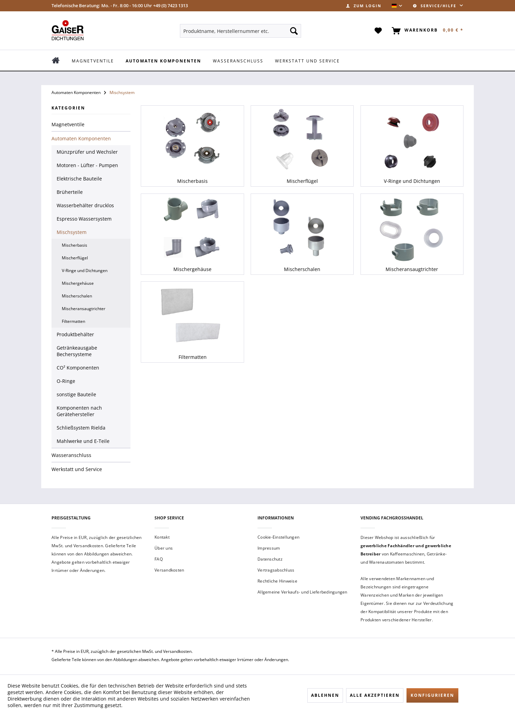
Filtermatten (73, 321)
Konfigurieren (432, 695)
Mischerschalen (77, 296)
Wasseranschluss (71, 455)
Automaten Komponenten (81, 138)
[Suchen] (294, 31)
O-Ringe (66, 381)
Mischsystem (72, 232)
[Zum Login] (363, 6)
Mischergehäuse (78, 283)
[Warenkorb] (426, 31)
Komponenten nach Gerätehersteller (79, 411)
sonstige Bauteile (76, 394)
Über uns (163, 548)
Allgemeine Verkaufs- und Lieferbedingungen (302, 592)
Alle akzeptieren (375, 695)
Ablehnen (325, 695)
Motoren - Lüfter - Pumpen (87, 165)
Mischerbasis (74, 245)
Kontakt (162, 537)
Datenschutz (270, 559)
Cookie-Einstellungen (278, 537)
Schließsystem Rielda (81, 427)
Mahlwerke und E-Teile (83, 441)
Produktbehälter (75, 334)
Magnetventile (68, 124)
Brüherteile (70, 192)
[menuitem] (364, 5)
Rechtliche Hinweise (277, 581)
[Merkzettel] (378, 31)
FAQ (158, 559)
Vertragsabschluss (276, 570)
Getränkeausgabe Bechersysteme (77, 350)
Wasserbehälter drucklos (85, 205)
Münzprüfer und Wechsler (87, 152)
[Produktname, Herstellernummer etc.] (240, 31)
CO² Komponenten (78, 367)
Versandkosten (169, 570)
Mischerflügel (75, 258)
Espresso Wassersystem (84, 218)
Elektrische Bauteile (79, 178)
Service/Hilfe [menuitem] (435, 5)
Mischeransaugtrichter (83, 309)
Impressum (269, 548)
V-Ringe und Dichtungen (84, 270)
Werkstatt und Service (77, 469)
